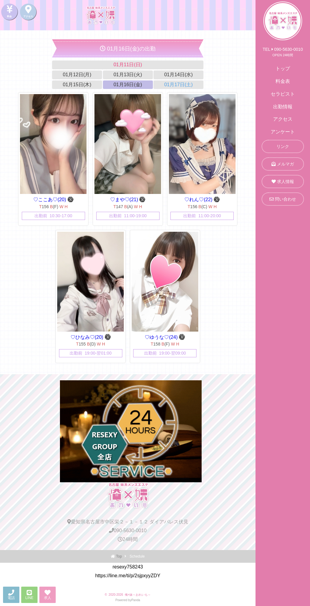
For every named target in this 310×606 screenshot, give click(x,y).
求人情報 (283, 181)
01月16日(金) (128, 84)
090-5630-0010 (128, 530)
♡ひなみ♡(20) (88, 337)
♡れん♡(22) (199, 199)
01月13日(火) (128, 74)
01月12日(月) (77, 74)
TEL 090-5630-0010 (283, 49)
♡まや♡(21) (125, 199)
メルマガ (283, 164)
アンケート (283, 131)
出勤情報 (282, 106)
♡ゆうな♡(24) (162, 337)
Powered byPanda (127, 600)
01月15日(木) (77, 84)
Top (119, 556)
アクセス (282, 119)
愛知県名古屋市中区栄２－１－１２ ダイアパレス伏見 (127, 521)
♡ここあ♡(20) (50, 199)
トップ (282, 68)
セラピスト (283, 94)
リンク (282, 146)
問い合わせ (282, 199)
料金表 (282, 81)
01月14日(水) (178, 74)
